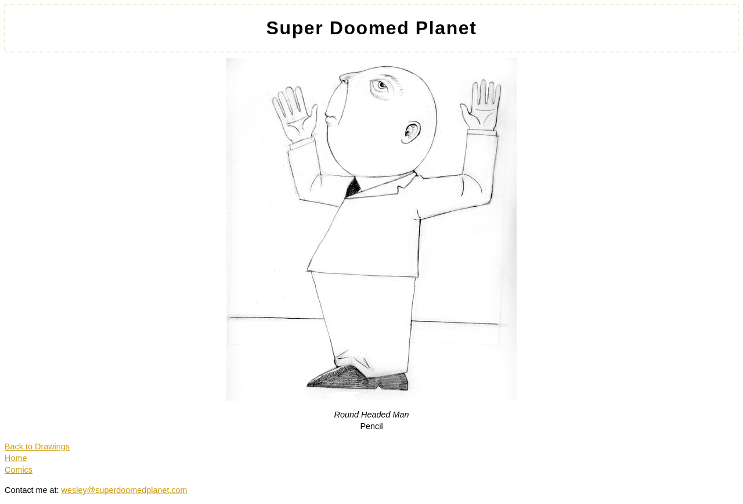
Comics (19, 469)
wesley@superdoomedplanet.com (124, 490)
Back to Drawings (37, 446)
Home (16, 458)
